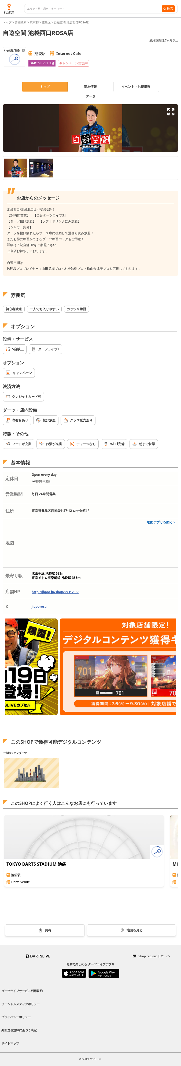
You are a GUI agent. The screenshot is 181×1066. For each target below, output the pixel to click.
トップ (7, 22)
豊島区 (46, 22)
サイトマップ (10, 1043)
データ (90, 96)
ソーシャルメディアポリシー (20, 1004)
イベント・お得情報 (135, 86)
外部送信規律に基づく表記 (19, 1030)
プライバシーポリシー (16, 1017)
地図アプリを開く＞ (161, 522)
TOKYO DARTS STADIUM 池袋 (36, 864)
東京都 (34, 22)
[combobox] (94, 8)
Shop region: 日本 (151, 956)
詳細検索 (21, 22)
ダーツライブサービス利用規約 (22, 991)
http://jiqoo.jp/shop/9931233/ (55, 592)
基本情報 (90, 86)
